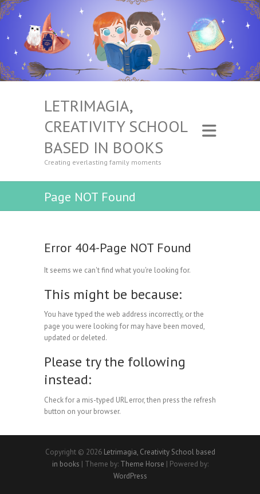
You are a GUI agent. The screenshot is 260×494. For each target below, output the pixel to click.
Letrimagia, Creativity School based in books (115, 126)
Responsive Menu (209, 131)
